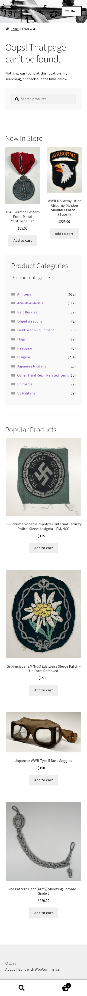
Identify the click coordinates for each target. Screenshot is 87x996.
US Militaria (26, 393)
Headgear (24, 348)
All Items (24, 294)
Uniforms (24, 384)
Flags (21, 339)
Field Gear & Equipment (35, 330)
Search (22, 988)
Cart (57, 985)
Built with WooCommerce (38, 969)
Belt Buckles (27, 312)
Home (15, 29)
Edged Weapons (29, 321)
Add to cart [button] (22, 240)
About (10, 969)
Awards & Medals (30, 303)
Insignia (23, 357)
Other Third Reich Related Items (43, 375)
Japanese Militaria (31, 366)
